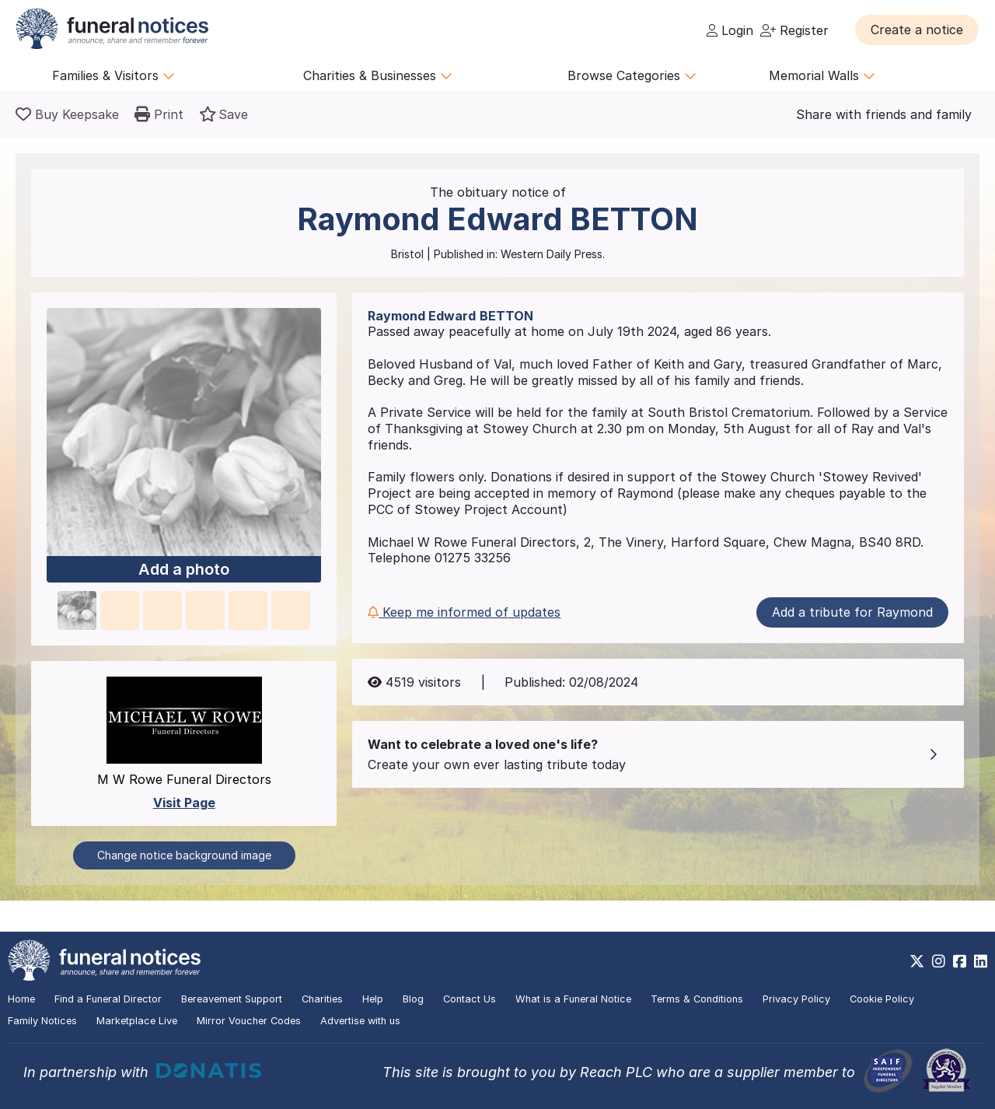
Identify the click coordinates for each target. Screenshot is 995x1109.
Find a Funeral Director (108, 999)
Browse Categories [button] (631, 75)
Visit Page (184, 802)
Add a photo (183, 570)
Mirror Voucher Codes (249, 1021)
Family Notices (42, 1021)
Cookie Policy (882, 999)
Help (372, 999)
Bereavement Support (231, 999)
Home (21, 999)
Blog (413, 999)
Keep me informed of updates (464, 612)
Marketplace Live (136, 1021)
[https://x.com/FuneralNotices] (916, 961)
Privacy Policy (796, 999)
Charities (322, 999)
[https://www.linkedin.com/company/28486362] (980, 961)
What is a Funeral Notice (573, 999)
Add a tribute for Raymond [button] (852, 612)
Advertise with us (360, 1021)
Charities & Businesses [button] (377, 75)
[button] (917, 29)
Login (730, 30)
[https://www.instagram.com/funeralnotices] (938, 961)
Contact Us (469, 999)
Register (794, 30)
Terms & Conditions (697, 999)
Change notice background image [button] (184, 855)
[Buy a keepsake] (67, 114)
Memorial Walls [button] (822, 75)
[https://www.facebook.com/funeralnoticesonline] (959, 961)
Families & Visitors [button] (113, 75)
